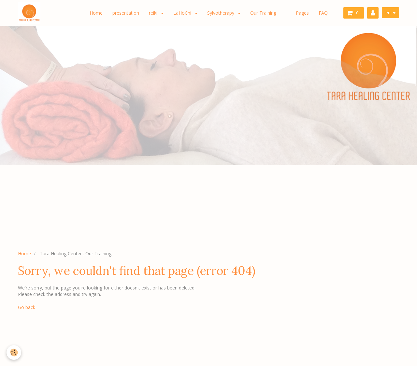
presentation (125, 13)
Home (96, 13)
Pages (302, 13)
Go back (26, 307)
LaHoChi (183, 13)
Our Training (263, 13)
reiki (154, 13)
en (388, 12)
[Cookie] (14, 352)
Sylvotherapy (221, 13)
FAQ (323, 13)
